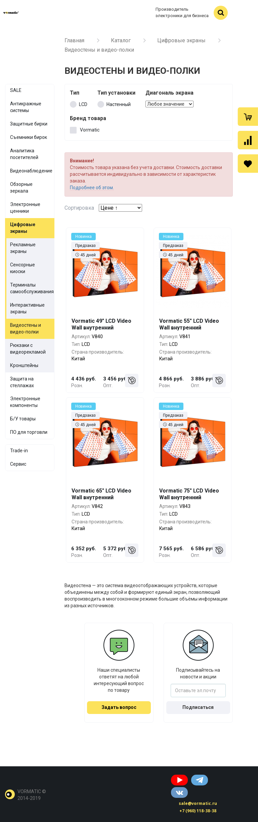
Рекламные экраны (23, 248)
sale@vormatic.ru (198, 803)
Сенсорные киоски (22, 268)
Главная (74, 40)
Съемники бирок (28, 137)
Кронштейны (24, 365)
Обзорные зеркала (21, 188)
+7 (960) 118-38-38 (197, 811)
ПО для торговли (28, 432)
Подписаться (198, 707)
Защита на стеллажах (22, 382)
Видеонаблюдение (31, 170)
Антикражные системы (25, 107)
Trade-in (19, 450)
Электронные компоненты (25, 402)
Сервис (18, 464)
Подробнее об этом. (92, 187)
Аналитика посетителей (24, 154)
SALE (16, 90)
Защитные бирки (28, 123)
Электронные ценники (25, 208)
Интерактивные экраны (27, 308)
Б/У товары (23, 418)
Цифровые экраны (181, 40)
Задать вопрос (118, 707)
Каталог (121, 40)
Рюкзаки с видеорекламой (28, 349)
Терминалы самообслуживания (32, 288)
